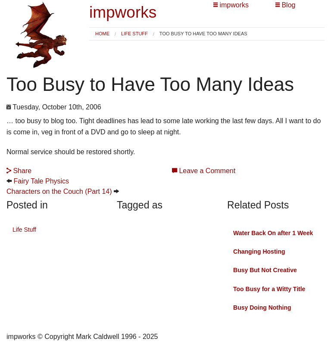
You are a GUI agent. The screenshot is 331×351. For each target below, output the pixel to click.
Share (18, 170)
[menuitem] (102, 33)
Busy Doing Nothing (262, 307)
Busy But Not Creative (265, 270)
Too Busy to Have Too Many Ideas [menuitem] (203, 33)
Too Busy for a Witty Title (269, 289)
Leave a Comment (203, 170)
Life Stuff (134, 33)
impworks (122, 12)
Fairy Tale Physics (41, 181)
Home (102, 33)
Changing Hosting (259, 251)
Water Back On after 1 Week (273, 233)
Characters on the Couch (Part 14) (59, 191)
